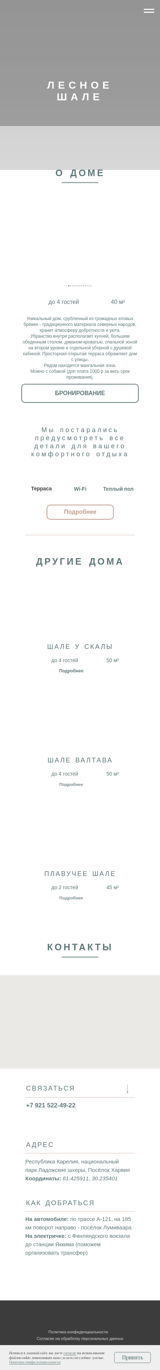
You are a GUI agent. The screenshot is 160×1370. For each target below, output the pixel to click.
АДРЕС (40, 1145)
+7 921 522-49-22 (51, 1105)
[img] (117, 16)
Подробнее (71, 670)
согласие (69, 1353)
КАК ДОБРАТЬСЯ (60, 1203)
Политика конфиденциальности (35, 1362)
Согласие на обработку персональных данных (80, 1338)
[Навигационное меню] (149, 11)
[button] (80, 512)
